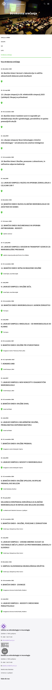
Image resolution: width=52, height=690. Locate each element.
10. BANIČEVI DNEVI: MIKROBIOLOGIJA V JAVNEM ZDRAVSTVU (25, 305)
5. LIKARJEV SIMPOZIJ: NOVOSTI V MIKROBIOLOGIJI (21, 462)
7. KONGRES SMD (8, 363)
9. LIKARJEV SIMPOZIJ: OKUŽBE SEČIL (16, 286)
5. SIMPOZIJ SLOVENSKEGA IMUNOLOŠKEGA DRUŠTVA (22, 566)
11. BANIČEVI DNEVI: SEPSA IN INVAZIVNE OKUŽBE (21, 268)
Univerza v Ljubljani (7, 673)
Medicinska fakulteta (7, 669)
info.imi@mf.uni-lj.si (8, 640)
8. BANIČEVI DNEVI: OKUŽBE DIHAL (15, 403)
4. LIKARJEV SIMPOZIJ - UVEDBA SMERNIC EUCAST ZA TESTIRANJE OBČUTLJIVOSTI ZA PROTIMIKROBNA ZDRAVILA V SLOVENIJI (26, 545)
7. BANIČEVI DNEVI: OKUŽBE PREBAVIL (16, 443)
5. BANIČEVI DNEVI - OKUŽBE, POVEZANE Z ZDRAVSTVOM (24, 523)
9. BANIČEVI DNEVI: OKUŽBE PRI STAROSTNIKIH (20, 345)
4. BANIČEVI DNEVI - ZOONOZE (13, 584)
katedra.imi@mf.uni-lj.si (9, 666)
